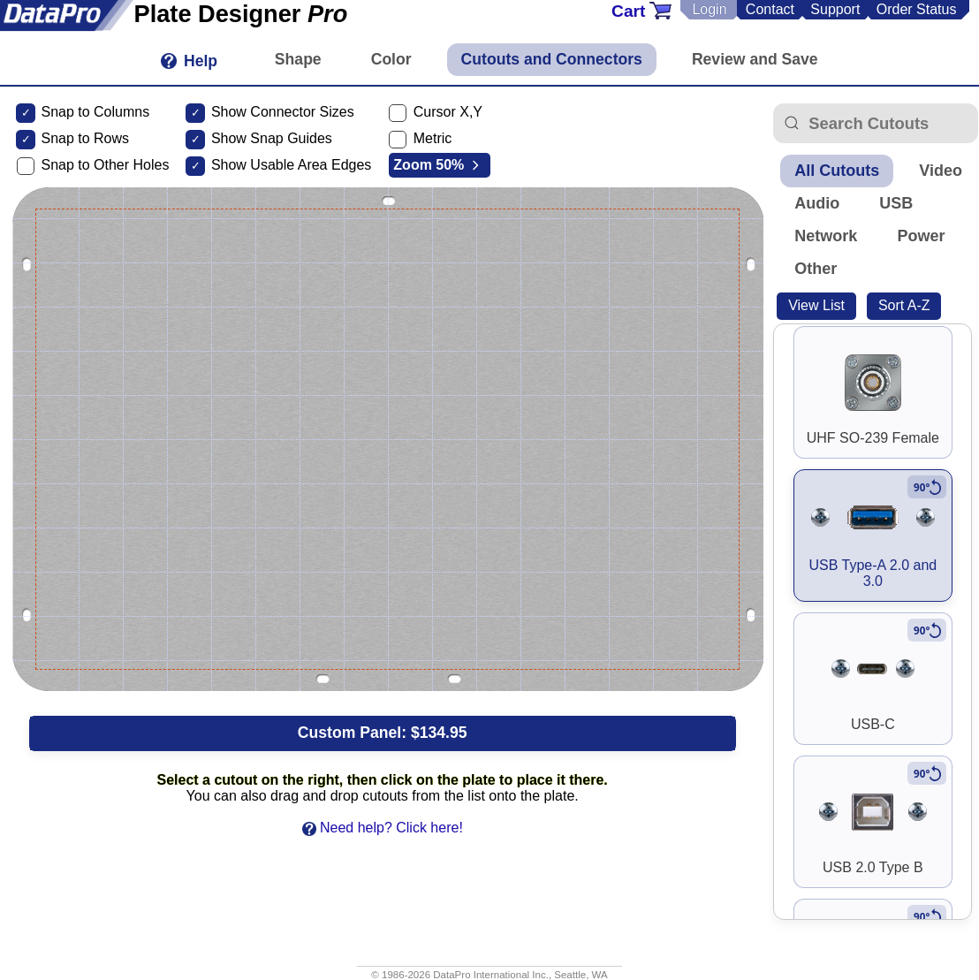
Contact (770, 9)
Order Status (917, 9)
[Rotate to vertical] (926, 486)
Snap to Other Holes (105, 164)
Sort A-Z (904, 305)
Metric (433, 138)
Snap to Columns (95, 111)
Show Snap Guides (271, 138)
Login (709, 9)
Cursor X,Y (448, 111)
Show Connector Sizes (282, 111)
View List (816, 305)
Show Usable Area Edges (291, 164)
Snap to (65, 138)
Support (835, 9)
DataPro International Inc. (491, 974)
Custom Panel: (382, 732)
